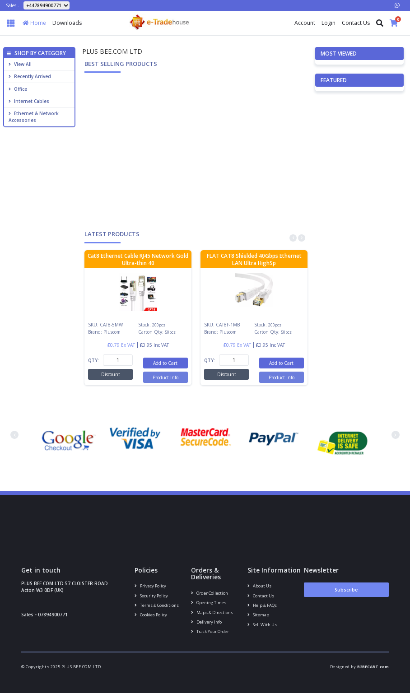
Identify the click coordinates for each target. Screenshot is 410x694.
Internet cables (29, 101)
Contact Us (356, 23)
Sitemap (258, 616)
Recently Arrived (30, 76)
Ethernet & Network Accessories (34, 116)
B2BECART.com (373, 668)
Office (18, 89)
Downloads (67, 23)
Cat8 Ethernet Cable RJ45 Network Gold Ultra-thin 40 (138, 259)
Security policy (151, 596)
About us (259, 586)
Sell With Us (261, 626)
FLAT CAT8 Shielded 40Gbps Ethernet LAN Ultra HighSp (254, 259)
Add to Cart (165, 363)
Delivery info (206, 622)
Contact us (260, 596)
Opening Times (208, 603)
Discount (110, 374)
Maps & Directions (211, 612)
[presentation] (293, 238)
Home (34, 23)
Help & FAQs (261, 606)
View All (20, 64)
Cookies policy (151, 616)
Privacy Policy (150, 586)
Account (304, 23)
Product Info (165, 377)
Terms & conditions (156, 606)
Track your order (209, 632)
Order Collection (209, 593)
